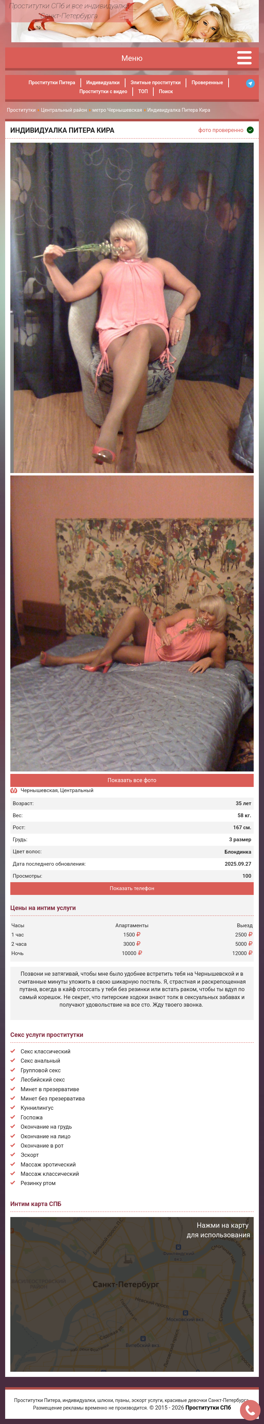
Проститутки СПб (208, 1407)
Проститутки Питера (52, 82)
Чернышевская (39, 790)
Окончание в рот (42, 1145)
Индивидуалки (103, 82)
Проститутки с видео (103, 91)
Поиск (166, 91)
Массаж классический (50, 1174)
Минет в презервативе (50, 1089)
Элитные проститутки (155, 82)
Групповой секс (41, 1070)
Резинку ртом (38, 1183)
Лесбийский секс (43, 1079)
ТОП (143, 91)
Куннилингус (37, 1108)
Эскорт (30, 1155)
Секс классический (45, 1051)
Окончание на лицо (45, 1136)
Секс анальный (40, 1061)
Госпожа (32, 1117)
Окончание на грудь (46, 1127)
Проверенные (207, 82)
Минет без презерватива (53, 1098)
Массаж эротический (48, 1164)
